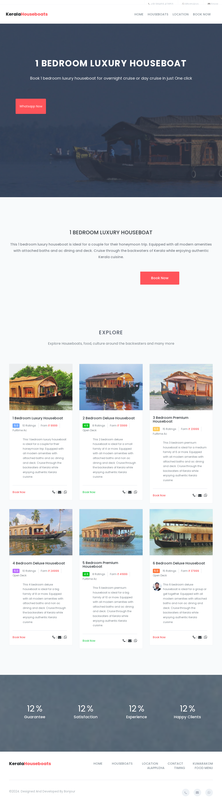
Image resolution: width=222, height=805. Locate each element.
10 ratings (29, 425)
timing (179, 768)
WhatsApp (192, 4)
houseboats (158, 14)
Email (214, 4)
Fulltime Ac (20, 430)
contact (175, 763)
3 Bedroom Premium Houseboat (170, 419)
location (181, 14)
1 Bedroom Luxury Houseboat (38, 418)
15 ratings (169, 429)
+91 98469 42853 (162, 4)
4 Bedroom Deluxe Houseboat (39, 563)
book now (202, 14)
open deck (89, 430)
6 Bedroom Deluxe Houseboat (179, 563)
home (138, 14)
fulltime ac (160, 434)
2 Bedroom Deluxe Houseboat (109, 418)
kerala (27, 14)
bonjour (69, 791)
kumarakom (203, 763)
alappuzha (156, 768)
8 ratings (98, 425)
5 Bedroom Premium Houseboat (100, 565)
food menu (204, 768)
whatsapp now (31, 106)
